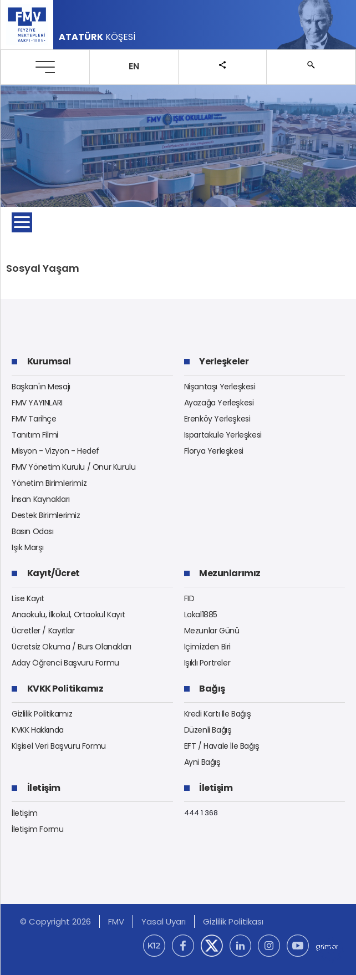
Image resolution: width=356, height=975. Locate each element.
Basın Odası (33, 531)
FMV (116, 921)
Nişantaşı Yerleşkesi (220, 386)
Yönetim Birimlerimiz (49, 483)
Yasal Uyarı (163, 921)
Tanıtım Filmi (35, 434)
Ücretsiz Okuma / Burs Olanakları (71, 646)
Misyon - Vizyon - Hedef (55, 450)
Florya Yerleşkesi (213, 450)
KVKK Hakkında (38, 729)
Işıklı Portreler (207, 662)
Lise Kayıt (28, 598)
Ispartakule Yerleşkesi (223, 434)
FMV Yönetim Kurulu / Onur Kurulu (74, 467)
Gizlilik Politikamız (42, 713)
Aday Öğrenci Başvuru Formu (65, 662)
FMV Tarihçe (34, 418)
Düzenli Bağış (208, 729)
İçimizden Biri (207, 646)
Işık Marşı (28, 547)
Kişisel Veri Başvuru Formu (59, 745)
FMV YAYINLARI (37, 402)
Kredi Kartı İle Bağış (217, 713)
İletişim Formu (38, 829)
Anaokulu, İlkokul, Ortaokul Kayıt (68, 614)
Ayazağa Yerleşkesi (219, 402)
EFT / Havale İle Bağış (222, 745)
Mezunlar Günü (212, 630)
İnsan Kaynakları (41, 499)
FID (189, 598)
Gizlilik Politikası (233, 921)
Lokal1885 (201, 614)
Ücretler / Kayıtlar (43, 630)
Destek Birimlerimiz (46, 515)
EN (134, 66)
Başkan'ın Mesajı (41, 386)
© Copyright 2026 (55, 921)
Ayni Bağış (202, 762)
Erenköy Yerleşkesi (217, 418)
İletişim (25, 813)
